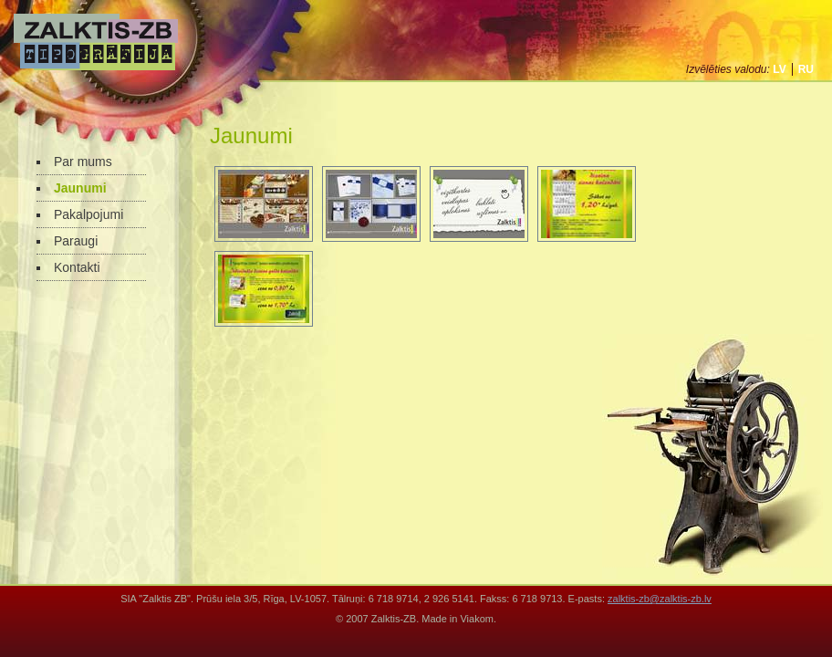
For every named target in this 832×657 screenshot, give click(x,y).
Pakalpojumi (88, 214)
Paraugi (76, 241)
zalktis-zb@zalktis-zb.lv (660, 598)
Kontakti (77, 267)
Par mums (83, 161)
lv (779, 69)
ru (806, 69)
